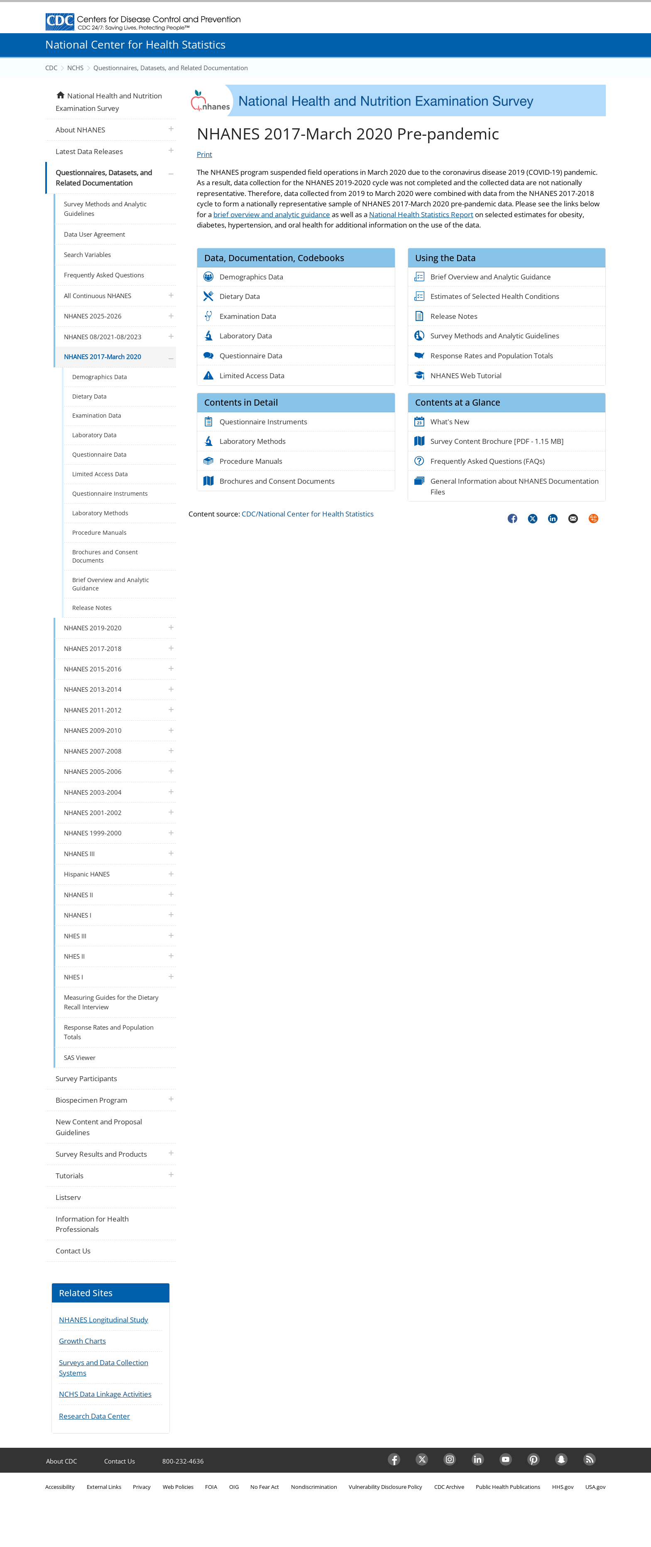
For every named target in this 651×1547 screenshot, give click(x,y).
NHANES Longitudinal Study (103, 1319)
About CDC (61, 1461)
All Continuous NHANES (97, 295)
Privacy (142, 1487)
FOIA (211, 1487)
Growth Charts (82, 1341)
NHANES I (77, 915)
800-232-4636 (183, 1461)
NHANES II (78, 895)
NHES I (73, 977)
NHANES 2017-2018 (93, 648)
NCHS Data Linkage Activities (105, 1394)
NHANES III (79, 853)
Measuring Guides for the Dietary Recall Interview (111, 1002)
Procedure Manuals (99, 532)
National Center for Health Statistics (135, 44)
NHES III (75, 936)
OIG (234, 1487)
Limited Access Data (100, 474)
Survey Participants (86, 1078)
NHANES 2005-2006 (93, 771)
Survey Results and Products (101, 1154)
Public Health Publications (508, 1487)
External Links (104, 1487)
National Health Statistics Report (421, 214)
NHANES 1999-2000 (93, 833)
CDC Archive (449, 1487)
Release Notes (92, 608)
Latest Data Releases (89, 151)
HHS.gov (563, 1487)
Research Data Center (94, 1416)
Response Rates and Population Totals (109, 1032)
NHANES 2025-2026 (93, 316)
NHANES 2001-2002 (93, 812)
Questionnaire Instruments (110, 493)
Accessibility (60, 1487)
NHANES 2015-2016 (93, 669)
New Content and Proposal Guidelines (99, 1127)
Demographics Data (99, 377)
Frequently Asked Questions (104, 275)
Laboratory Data (94, 435)
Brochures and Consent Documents (105, 556)
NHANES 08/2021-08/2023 (103, 337)
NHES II (74, 956)
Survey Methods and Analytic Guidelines (105, 209)
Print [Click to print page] (204, 154)
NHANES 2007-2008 (93, 751)
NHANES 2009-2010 (93, 730)
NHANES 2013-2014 (93, 689)
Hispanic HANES (87, 874)
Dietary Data (89, 396)
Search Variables (87, 254)
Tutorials (69, 1175)
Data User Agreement (94, 234)
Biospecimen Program (91, 1100)
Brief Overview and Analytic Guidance (110, 584)
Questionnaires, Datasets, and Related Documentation (170, 68)
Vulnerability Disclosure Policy (385, 1487)
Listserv (68, 1197)
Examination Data (96, 415)
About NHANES (80, 130)
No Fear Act (264, 1487)
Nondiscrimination (314, 1487)
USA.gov (595, 1487)
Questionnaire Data (99, 454)
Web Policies (178, 1487)
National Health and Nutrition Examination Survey (108, 101)
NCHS (75, 68)
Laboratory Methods (100, 513)
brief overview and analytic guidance (271, 214)
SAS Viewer (79, 1057)
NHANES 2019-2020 (93, 628)
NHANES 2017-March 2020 (102, 356)
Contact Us (73, 1251)
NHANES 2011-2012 (93, 710)
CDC (51, 68)
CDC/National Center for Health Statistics (308, 514)
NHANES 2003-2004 (93, 792)
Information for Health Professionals (92, 1224)
